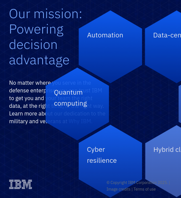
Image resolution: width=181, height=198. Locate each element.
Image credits (119, 189)
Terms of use (145, 189)
